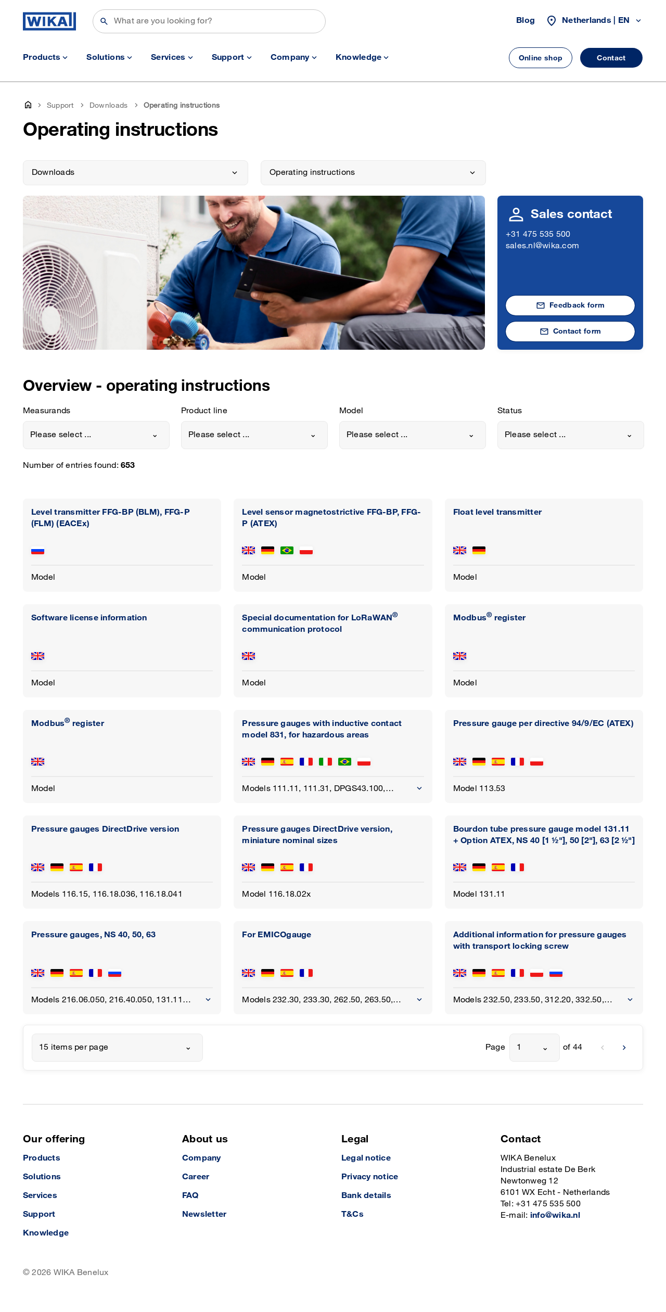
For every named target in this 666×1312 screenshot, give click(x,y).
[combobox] (96, 435)
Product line (204, 411)
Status (509, 411)
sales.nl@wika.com (542, 246)
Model (351, 411)
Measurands (46, 411)
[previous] (602, 1048)
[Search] (209, 21)
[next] (624, 1048)
